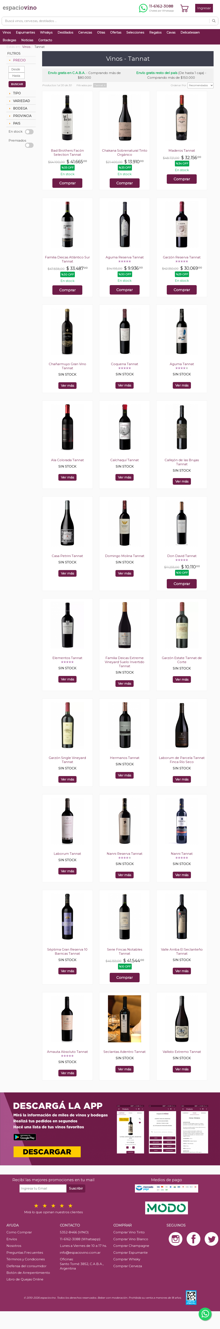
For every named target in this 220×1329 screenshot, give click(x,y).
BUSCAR (17, 84)
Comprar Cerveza (127, 1266)
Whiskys (46, 32)
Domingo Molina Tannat (124, 556)
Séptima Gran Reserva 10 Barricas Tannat (67, 951)
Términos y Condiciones (25, 1259)
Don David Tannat (181, 556)
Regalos (155, 32)
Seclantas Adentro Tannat (124, 1052)
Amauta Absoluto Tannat (67, 1052)
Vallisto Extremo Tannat (182, 1052)
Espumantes (25, 32)
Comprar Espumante (130, 1252)
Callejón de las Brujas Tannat (182, 462)
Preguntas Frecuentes (24, 1252)
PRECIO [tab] (17, 60)
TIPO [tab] (14, 93)
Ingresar (204, 8)
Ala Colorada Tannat (67, 460)
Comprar (67, 183)
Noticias (27, 40)
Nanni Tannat (182, 854)
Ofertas (115, 32)
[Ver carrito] (184, 8)
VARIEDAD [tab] (19, 101)
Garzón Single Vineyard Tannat (67, 760)
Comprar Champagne (131, 1246)
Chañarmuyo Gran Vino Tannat (67, 366)
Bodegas (9, 40)
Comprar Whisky (126, 1259)
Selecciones (135, 32)
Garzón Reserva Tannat (182, 257)
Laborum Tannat (67, 854)
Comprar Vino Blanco (130, 1239)
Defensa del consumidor (26, 1266)
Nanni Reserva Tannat (124, 854)
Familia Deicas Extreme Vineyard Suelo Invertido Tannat (124, 662)
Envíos (11, 1239)
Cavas (171, 32)
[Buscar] (214, 21)
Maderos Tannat (181, 150)
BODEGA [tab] (17, 108)
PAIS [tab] (14, 123)
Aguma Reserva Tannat (125, 257)
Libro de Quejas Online (24, 1279)
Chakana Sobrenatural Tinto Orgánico (124, 152)
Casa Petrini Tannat (67, 556)
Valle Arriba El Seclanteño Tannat (182, 951)
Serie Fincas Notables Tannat (124, 951)
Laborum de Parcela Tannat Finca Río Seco (182, 760)
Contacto (45, 40)
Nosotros (13, 1246)
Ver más (67, 386)
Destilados (65, 32)
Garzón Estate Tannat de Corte (182, 660)
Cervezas (85, 32)
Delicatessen (190, 32)
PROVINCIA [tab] (19, 116)
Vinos (7, 32)
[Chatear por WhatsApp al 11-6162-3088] (156, 8)
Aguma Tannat (182, 364)
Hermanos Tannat (124, 758)
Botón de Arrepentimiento (28, 1273)
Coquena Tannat (124, 364)
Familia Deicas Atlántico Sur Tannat (67, 259)
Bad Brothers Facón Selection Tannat (67, 152)
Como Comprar (19, 1232)
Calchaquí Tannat (124, 460)
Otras (101, 32)
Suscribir (76, 1188)
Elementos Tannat (67, 658)
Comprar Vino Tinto (129, 1232)
